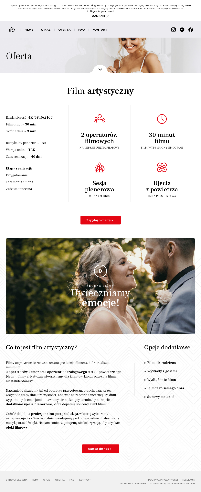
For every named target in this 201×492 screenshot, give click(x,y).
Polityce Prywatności (100, 11)
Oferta (64, 30)
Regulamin (188, 479)
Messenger (182, 29)
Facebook (190, 29)
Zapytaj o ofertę (100, 220)
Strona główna (16, 480)
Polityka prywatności (163, 479)
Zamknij (100, 15)
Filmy (29, 30)
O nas (46, 30)
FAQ (81, 30)
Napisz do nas (100, 449)
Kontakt (99, 30)
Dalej (100, 69)
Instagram (173, 29)
